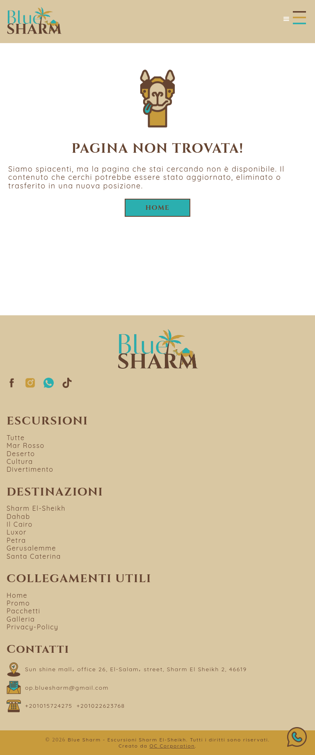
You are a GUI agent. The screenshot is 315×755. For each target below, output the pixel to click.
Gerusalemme (31, 548)
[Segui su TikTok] (67, 385)
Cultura (20, 461)
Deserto (21, 454)
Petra (16, 540)
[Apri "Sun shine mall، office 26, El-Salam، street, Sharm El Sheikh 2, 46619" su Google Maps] (127, 669)
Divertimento (30, 469)
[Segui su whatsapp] (48, 385)
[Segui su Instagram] (30, 385)
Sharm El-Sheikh (36, 508)
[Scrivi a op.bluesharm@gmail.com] (58, 687)
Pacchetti (24, 611)
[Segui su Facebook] (12, 385)
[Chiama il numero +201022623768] (101, 706)
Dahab (18, 516)
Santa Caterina (34, 556)
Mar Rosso (26, 445)
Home (157, 207)
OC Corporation (172, 746)
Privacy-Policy (33, 627)
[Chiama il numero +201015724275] (49, 706)
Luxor (17, 532)
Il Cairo (20, 524)
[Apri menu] (294, 19)
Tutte (16, 438)
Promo (18, 603)
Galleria (21, 619)
